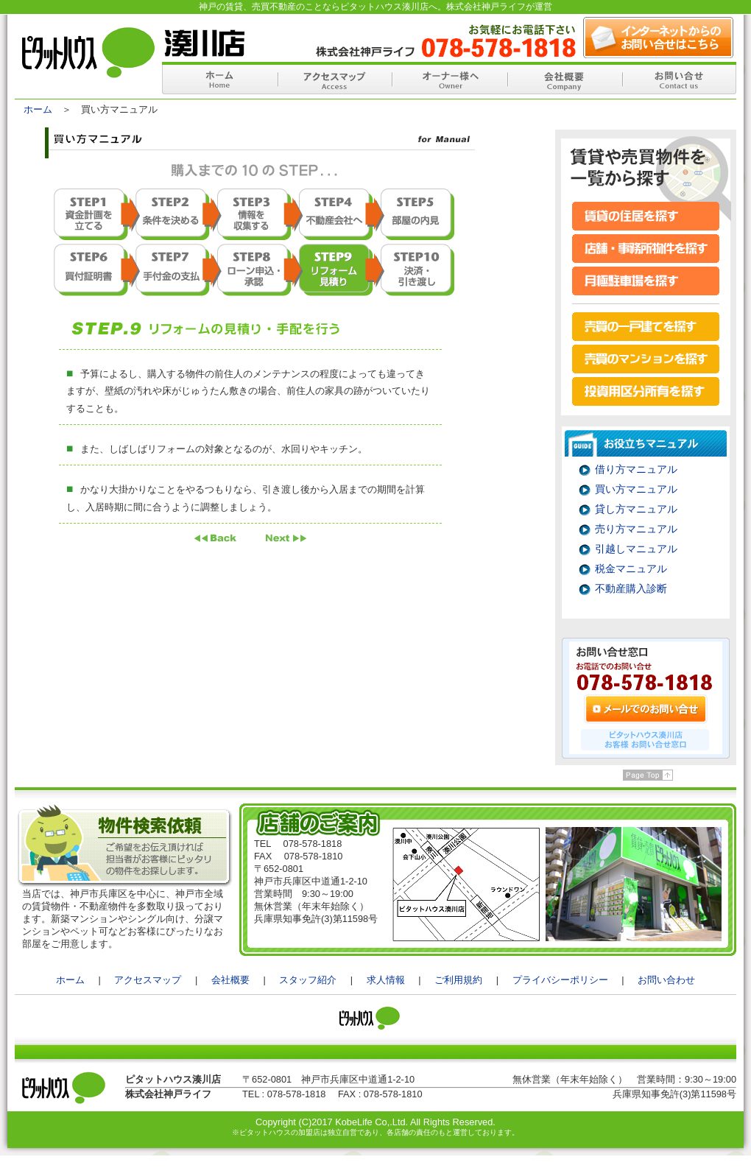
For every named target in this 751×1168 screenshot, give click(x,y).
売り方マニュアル (636, 529)
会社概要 (564, 78)
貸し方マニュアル (636, 509)
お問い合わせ (666, 979)
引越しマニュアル (636, 549)
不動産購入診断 (631, 588)
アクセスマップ (334, 78)
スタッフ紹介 (307, 979)
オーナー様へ (449, 78)
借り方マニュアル (636, 469)
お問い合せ (678, 78)
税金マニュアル (631, 568)
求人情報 (386, 979)
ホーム (219, 78)
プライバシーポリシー (560, 979)
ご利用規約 (458, 979)
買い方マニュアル (636, 489)
